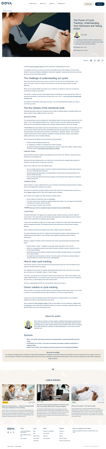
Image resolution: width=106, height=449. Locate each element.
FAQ (34, 433)
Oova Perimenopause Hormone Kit (26, 432)
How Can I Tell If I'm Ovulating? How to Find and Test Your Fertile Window (50, 208)
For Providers (24, 438)
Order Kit (99, 4)
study (31, 241)
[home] (6, 3)
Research (45, 435)
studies (30, 192)
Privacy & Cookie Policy (64, 440)
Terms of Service (63, 438)
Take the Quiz (36, 435)
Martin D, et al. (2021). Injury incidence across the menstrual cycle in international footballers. (52, 347)
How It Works (36, 438)
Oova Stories (46, 433)
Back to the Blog (7, 10)
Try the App (35, 440)
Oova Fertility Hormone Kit (26, 435)
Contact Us (61, 431)
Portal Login (88, 4)
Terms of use (10, 446)
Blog (34, 431)
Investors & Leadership (48, 431)
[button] (33, 3)
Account (61, 433)
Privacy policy (18, 446)
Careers (61, 435)
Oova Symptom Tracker (40, 303)
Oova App (29, 305)
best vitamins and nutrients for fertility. (48, 148)
